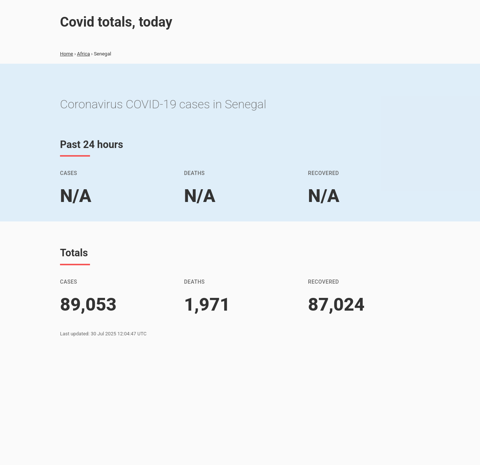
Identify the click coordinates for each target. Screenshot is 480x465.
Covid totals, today (116, 22)
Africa (83, 54)
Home (66, 54)
